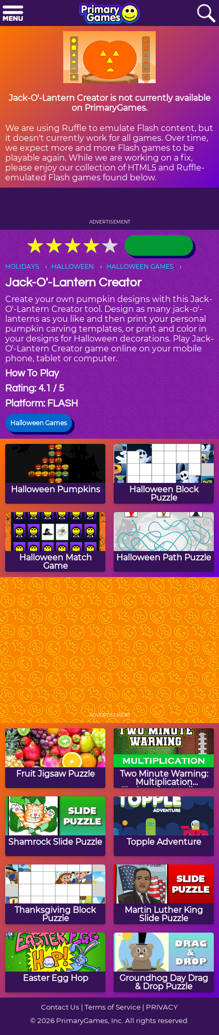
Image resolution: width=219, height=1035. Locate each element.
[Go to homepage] (109, 14)
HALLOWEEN (72, 266)
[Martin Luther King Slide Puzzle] (164, 894)
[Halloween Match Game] (55, 542)
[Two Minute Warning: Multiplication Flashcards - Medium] (164, 758)
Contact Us (60, 1007)
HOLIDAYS (22, 266)
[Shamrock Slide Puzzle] (55, 826)
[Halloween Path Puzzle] (164, 542)
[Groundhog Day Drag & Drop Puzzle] (164, 962)
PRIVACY (161, 1007)
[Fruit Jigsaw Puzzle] (55, 758)
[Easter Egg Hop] (55, 962)
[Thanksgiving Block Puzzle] (55, 894)
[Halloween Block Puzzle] (164, 474)
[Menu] (13, 13)
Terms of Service (113, 1007)
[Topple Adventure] (164, 826)
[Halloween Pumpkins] (55, 474)
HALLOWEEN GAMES (139, 266)
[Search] (206, 13)
